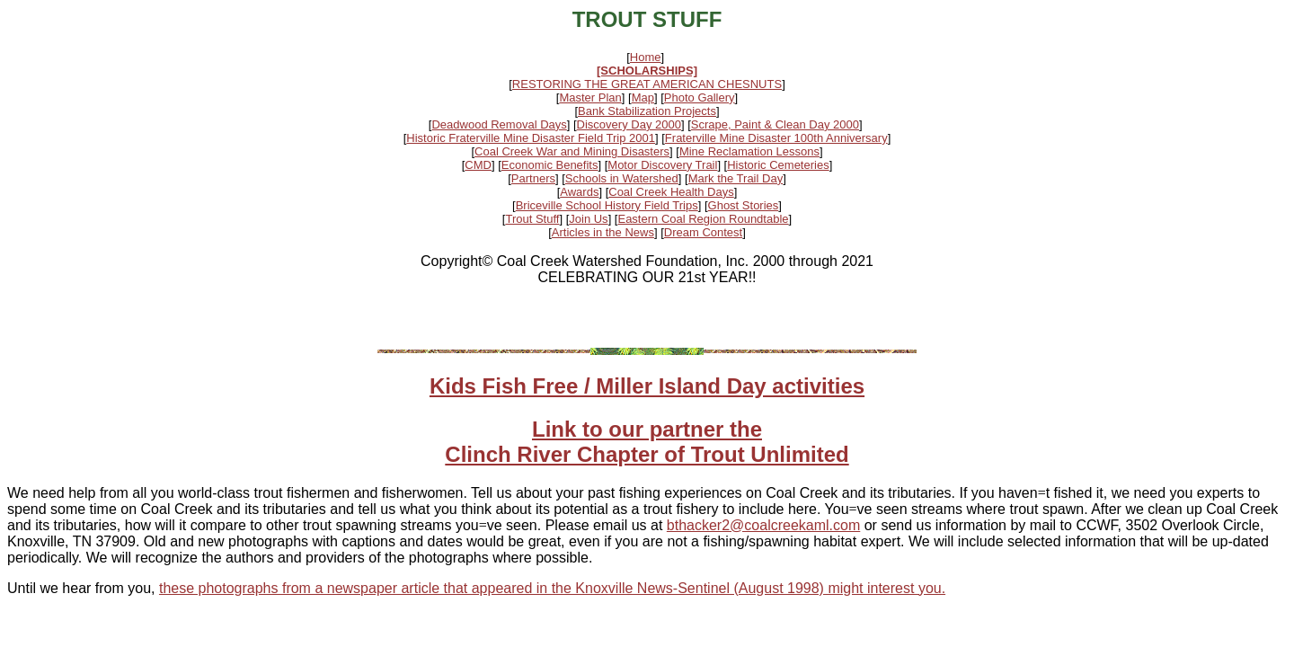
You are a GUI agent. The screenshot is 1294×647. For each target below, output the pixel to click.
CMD (478, 165)
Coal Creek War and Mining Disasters (571, 151)
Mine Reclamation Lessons (749, 151)
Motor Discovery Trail (662, 165)
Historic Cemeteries (778, 165)
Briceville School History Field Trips (607, 205)
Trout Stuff (532, 219)
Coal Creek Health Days (670, 192)
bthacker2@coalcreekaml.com (763, 525)
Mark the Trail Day (735, 178)
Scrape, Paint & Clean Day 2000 (775, 124)
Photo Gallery (699, 97)
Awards (579, 192)
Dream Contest (703, 232)
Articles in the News (603, 232)
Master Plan (590, 97)
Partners (533, 178)
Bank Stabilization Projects (647, 111)
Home (645, 57)
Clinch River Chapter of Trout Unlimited (646, 454)
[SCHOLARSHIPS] (647, 70)
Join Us (588, 219)
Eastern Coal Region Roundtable (702, 219)
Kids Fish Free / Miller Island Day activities (647, 386)
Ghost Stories (743, 205)
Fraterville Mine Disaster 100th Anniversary (776, 138)
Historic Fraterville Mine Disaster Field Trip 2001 (530, 138)
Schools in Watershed (621, 178)
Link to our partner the (647, 429)
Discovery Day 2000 (629, 124)
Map (643, 97)
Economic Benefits (549, 165)
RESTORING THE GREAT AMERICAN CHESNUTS (647, 84)
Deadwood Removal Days (498, 124)
